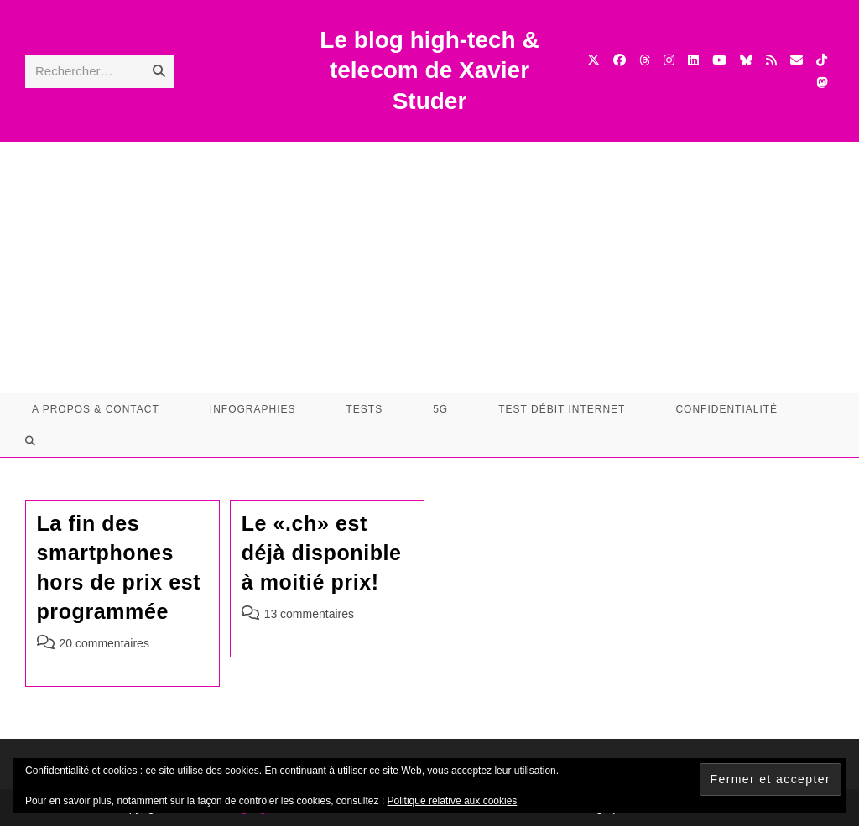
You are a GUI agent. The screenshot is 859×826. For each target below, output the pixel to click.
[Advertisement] (429, 267)
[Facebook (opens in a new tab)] (620, 60)
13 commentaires (309, 614)
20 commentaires (104, 643)
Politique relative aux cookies (453, 801)
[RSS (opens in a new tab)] (771, 60)
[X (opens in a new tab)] (593, 60)
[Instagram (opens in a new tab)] (669, 60)
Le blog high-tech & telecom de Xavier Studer (429, 70)
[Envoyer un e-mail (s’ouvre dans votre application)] (797, 60)
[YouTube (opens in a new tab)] (719, 60)
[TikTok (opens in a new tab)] (822, 60)
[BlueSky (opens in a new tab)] (746, 60)
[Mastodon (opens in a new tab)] (822, 82)
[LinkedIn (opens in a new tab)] (693, 60)
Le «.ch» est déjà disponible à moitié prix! (322, 553)
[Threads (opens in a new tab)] (645, 60)
